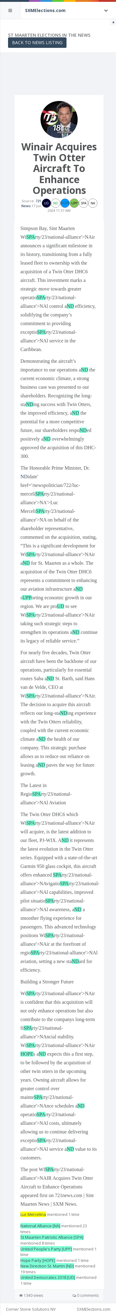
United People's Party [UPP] (46, 1249)
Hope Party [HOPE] (37, 1260)
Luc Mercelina (33, 1214)
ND (70, 306)
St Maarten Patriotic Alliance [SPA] (52, 1237)
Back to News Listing (37, 42)
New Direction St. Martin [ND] (47, 1266)
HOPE (26, 1054)
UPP (26, 597)
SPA (30, 237)
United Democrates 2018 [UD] (47, 1277)
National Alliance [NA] (40, 1226)
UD (60, 606)
